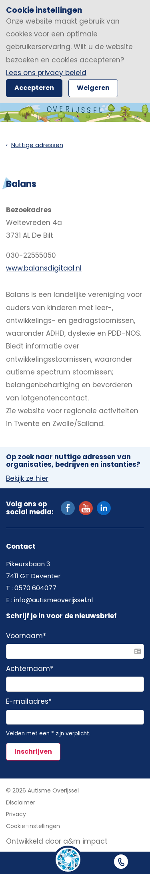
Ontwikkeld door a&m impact (57, 841)
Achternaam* (29, 669)
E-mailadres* (29, 702)
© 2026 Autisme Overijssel (42, 790)
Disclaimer (20, 802)
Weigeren (93, 87)
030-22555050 (31, 255)
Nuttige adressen (37, 145)
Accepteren (34, 87)
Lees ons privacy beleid (46, 73)
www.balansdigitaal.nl (44, 268)
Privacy (16, 814)
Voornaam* (26, 636)
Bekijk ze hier (27, 479)
